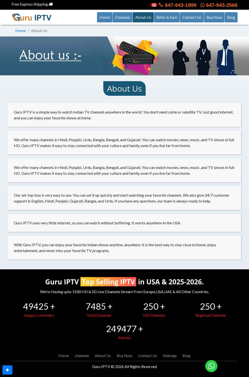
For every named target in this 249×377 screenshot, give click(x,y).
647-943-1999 (173, 5)
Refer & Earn (166, 17)
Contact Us (191, 17)
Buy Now (214, 17)
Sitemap (170, 355)
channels (82, 355)
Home (104, 17)
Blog (231, 17)
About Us (144, 16)
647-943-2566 (219, 5)
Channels (122, 17)
